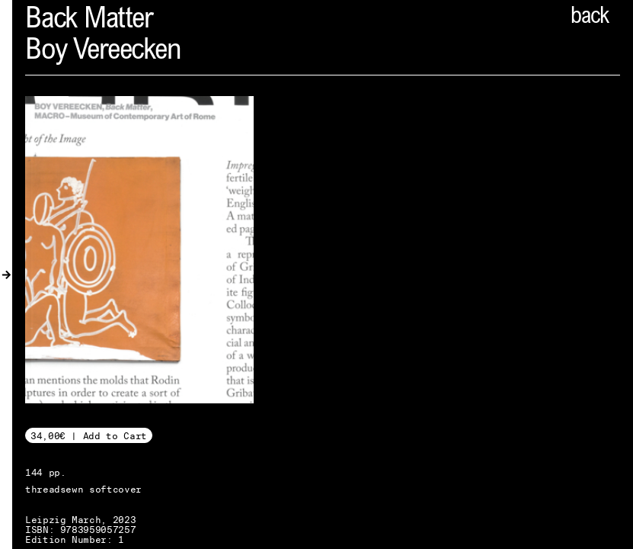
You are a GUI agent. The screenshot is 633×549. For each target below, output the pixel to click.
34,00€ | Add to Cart (88, 436)
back (590, 17)
